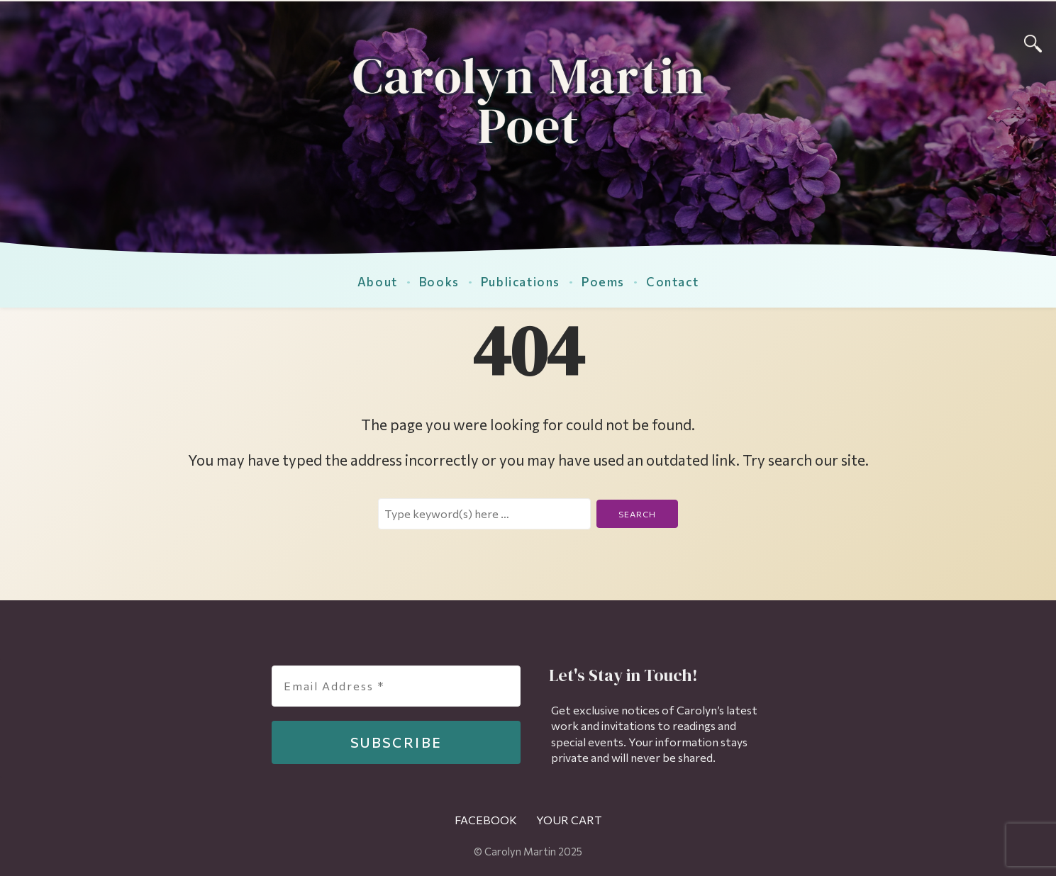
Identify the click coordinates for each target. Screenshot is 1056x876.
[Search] (1033, 41)
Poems (603, 281)
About (377, 281)
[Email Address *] (396, 686)
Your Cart (569, 819)
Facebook (486, 819)
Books (439, 281)
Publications (520, 281)
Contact (672, 281)
